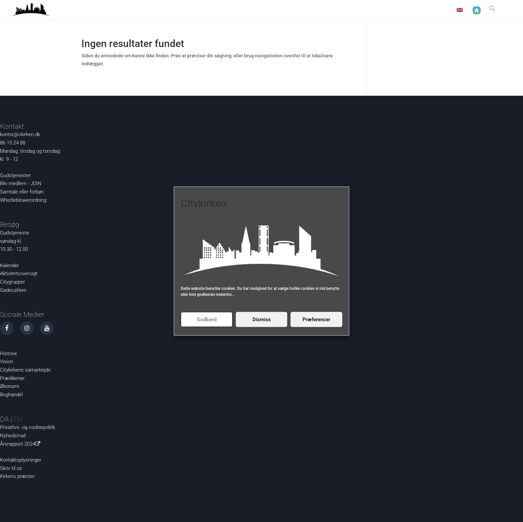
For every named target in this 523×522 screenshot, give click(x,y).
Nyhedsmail (13, 436)
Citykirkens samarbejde (25, 370)
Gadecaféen (13, 290)
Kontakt (438, 10)
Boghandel (11, 395)
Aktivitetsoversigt (18, 274)
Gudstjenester (15, 175)
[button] (492, 11)
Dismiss (261, 320)
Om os (408, 10)
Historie (8, 354)
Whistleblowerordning (23, 200)
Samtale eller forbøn (22, 192)
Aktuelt (317, 10)
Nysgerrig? (344, 10)
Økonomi (9, 386)
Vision (6, 362)
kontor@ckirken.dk (20, 134)
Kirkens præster (17, 476)
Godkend (206, 320)
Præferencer (316, 320)
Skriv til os (11, 468)
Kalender (9, 266)
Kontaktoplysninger (20, 460)
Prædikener (12, 378)
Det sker (378, 10)
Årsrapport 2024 (21, 444)
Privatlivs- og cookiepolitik (27, 427)
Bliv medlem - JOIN (20, 183)
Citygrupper (12, 282)
